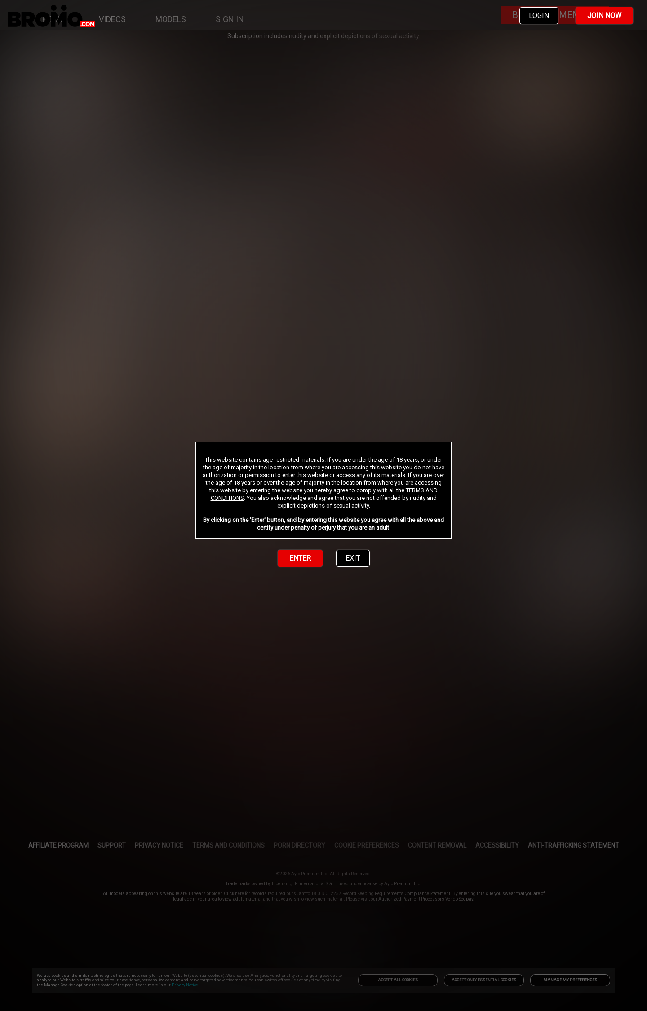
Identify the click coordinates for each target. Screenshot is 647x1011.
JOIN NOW (604, 15)
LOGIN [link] (539, 15)
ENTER (300, 558)
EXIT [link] (353, 558)
